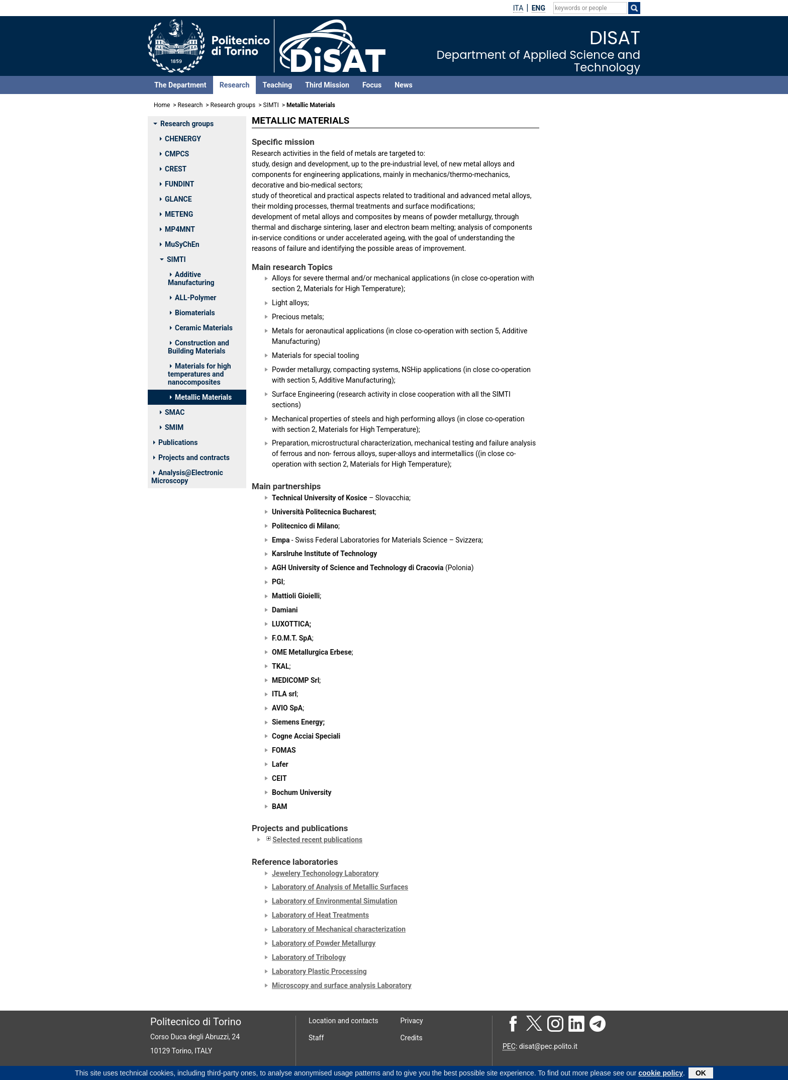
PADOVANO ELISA (580, 454)
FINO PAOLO (572, 377)
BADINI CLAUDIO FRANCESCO (579, 318)
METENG (176, 214)
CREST (173, 169)
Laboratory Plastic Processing (319, 971)
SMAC (172, 412)
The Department (180, 85)
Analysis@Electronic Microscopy (187, 477)
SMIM (171, 427)
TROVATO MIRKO (579, 705)
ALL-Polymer (193, 298)
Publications (175, 442)
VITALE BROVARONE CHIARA (584, 499)
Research (235, 85)
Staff (316, 1038)
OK (701, 1073)
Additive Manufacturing (191, 279)
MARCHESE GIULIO (582, 427)
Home (162, 105)
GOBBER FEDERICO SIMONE (582, 553)
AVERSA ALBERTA (580, 300)
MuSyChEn (180, 244)
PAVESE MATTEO (579, 468)
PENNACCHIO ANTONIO (590, 692)
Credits (412, 1038)
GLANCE (176, 199)
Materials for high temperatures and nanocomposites (199, 374)
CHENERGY (180, 139)
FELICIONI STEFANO (584, 652)
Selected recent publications (313, 840)
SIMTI (271, 105)
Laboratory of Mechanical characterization (339, 929)
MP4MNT (177, 229)
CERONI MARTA (577, 612)
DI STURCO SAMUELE (586, 639)
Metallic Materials (201, 397)
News (403, 85)
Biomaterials (192, 313)
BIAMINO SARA (576, 350)
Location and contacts (343, 1021)
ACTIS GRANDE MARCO (589, 287)
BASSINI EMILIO (577, 337)
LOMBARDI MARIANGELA (592, 390)
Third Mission (327, 85)
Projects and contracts (191, 458)
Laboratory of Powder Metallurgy (323, 943)
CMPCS (174, 154)
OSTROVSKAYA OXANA (589, 441)
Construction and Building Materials (198, 347)
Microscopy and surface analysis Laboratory (342, 985)
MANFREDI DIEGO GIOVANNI (580, 409)
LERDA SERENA (577, 678)
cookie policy (660, 1073)
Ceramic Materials (201, 328)
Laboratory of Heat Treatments (320, 915)
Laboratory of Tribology (309, 957)
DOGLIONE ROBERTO (585, 363)
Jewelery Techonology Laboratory (325, 873)
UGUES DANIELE (578, 481)
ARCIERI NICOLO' (579, 598)
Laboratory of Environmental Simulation (335, 901)
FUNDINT (177, 184)
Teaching (277, 85)
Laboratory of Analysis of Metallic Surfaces (340, 887)
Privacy (412, 1021)
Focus (371, 85)
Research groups (233, 105)
